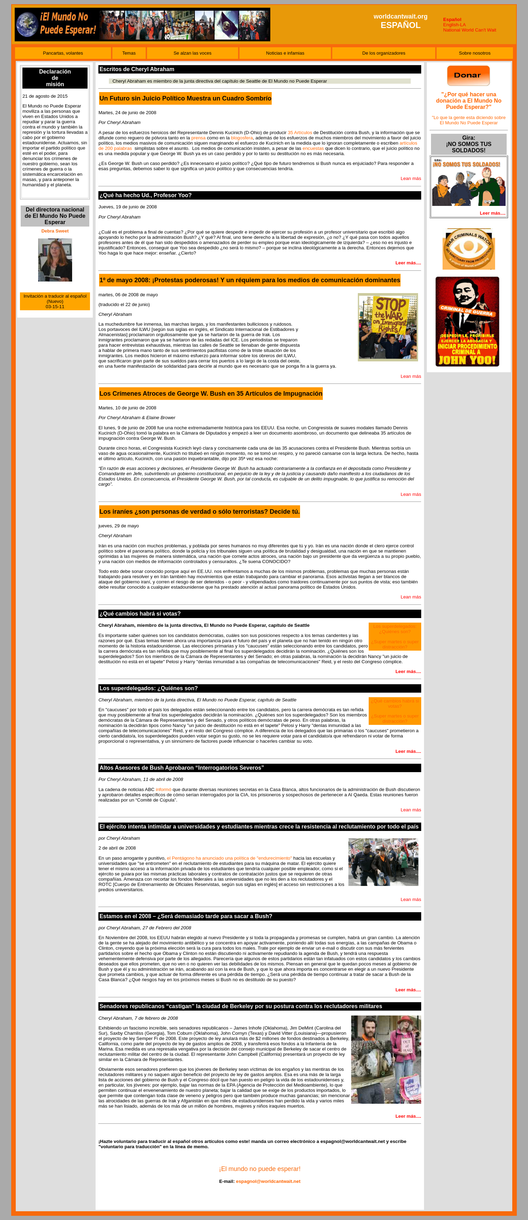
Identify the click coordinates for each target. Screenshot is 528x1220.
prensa (198, 137)
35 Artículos (300, 132)
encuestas (313, 148)
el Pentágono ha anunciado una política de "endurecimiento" (229, 858)
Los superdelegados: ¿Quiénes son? (395, 629)
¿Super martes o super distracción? (395, 644)
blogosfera (242, 137)
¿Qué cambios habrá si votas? (395, 703)
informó (163, 789)
